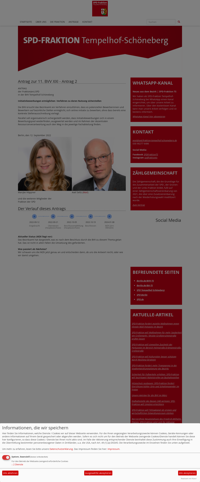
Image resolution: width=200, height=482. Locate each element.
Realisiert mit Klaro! (189, 478)
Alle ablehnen (10, 473)
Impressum (114, 448)
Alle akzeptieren (187, 473)
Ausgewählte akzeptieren (98, 473)
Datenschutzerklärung (61, 448)
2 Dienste (17, 464)
